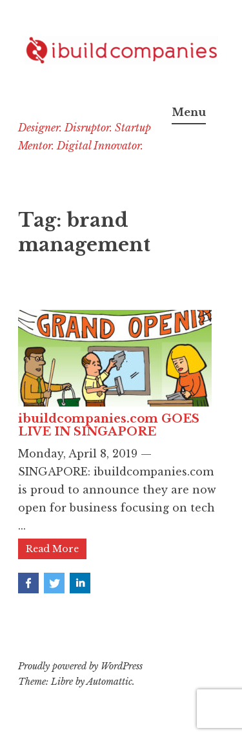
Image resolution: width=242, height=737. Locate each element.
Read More (52, 549)
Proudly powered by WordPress (80, 666)
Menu (189, 112)
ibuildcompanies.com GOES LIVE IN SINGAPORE (108, 425)
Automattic (109, 681)
